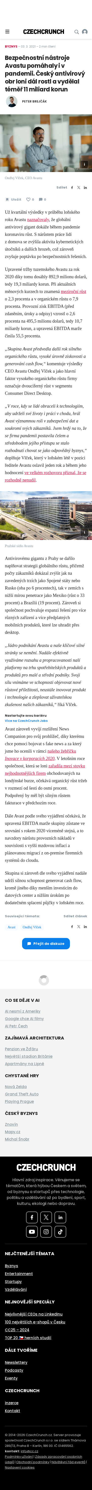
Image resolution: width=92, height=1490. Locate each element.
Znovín (11, 1124)
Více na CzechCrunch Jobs (26, 721)
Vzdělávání (16, 1289)
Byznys (11, 46)
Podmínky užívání (19, 1456)
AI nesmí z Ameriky (22, 1011)
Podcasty (14, 1370)
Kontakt (12, 1410)
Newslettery (16, 1362)
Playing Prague (19, 1101)
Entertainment (19, 1273)
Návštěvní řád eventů (68, 1462)
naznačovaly (38, 219)
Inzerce (11, 1402)
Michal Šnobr (17, 1139)
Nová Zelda (16, 1086)
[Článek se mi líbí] (30, 199)
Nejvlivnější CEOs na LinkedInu (34, 1314)
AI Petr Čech (16, 1026)
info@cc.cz (29, 1451)
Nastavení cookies (20, 1467)
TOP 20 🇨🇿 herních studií (28, 1337)
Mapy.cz (12, 1131)
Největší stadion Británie (29, 1056)
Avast (11, 927)
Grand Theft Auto (22, 1094)
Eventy (11, 1378)
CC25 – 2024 (17, 1330)
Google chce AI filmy (24, 1018)
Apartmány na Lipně (24, 1063)
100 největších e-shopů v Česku (35, 1322)
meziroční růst (73, 291)
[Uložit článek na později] (13, 199)
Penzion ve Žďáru (21, 1049)
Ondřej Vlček (32, 927)
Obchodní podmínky (32, 1462)
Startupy (13, 1281)
